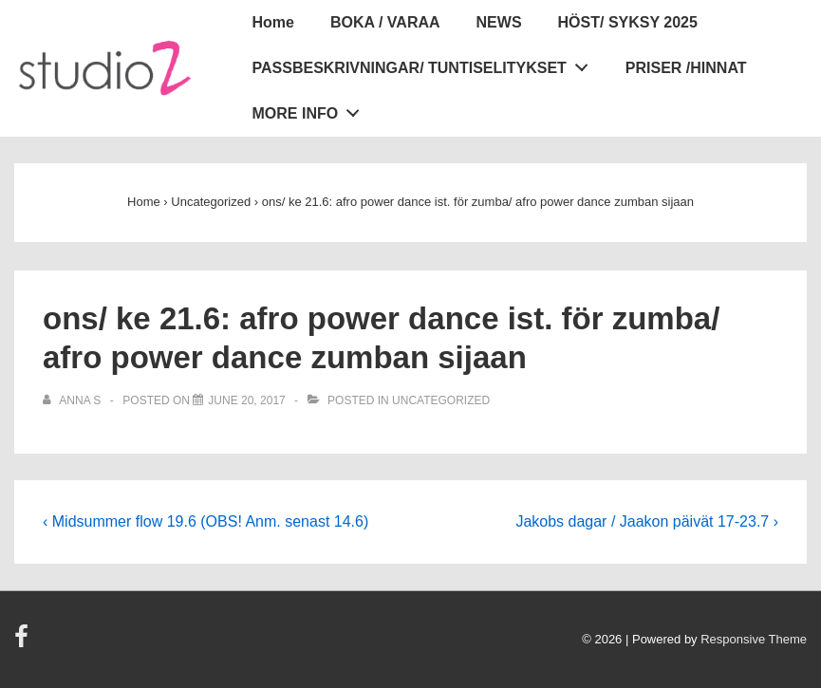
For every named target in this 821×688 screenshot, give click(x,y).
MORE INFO (311, 109)
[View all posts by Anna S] (73, 400)
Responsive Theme (753, 639)
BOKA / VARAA (385, 22)
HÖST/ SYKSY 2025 (628, 22)
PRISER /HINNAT (686, 68)
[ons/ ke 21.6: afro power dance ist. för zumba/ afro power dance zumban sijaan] (246, 400)
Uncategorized (441, 400)
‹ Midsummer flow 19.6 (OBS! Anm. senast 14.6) (205, 521)
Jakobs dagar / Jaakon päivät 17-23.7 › (646, 521)
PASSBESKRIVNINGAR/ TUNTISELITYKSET (425, 63)
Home (273, 22)
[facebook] (23, 643)
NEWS (499, 22)
